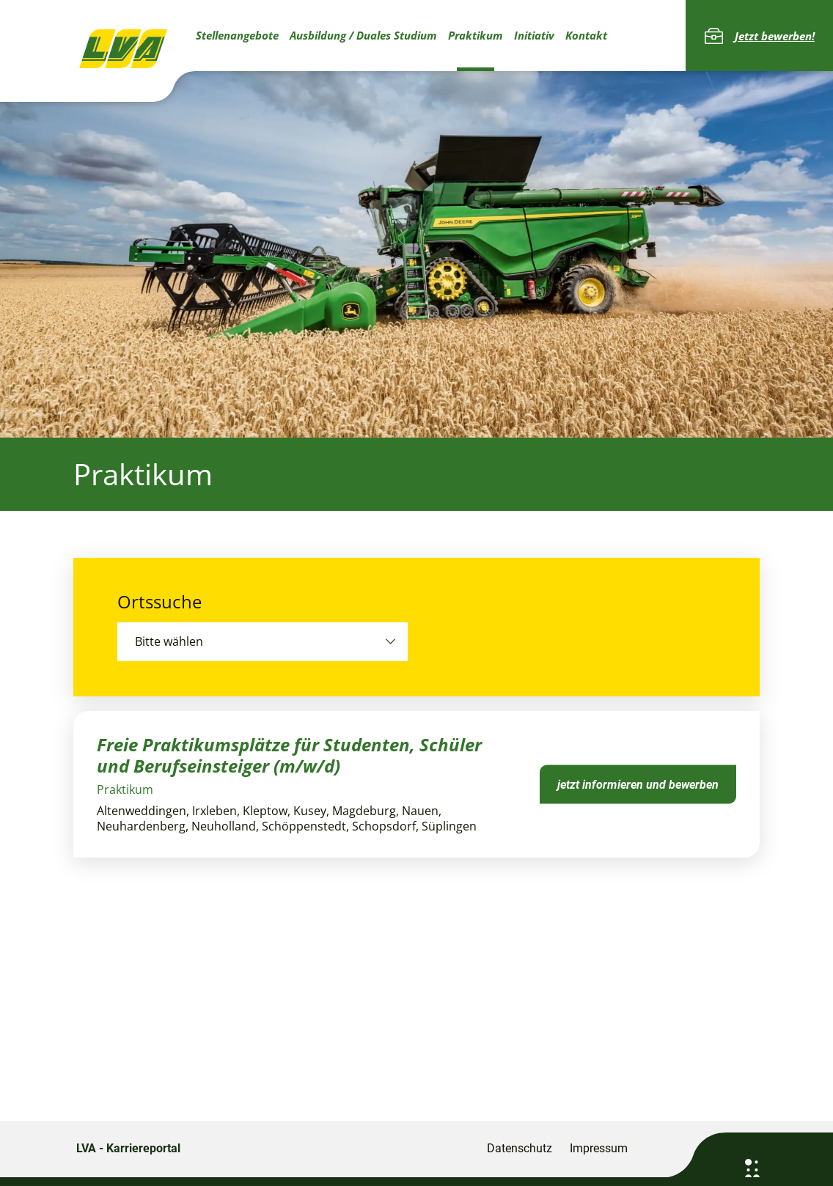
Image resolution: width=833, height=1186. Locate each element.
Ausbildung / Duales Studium (363, 35)
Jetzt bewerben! (759, 36)
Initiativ (534, 35)
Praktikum (475, 35)
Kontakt (586, 35)
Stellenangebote (237, 35)
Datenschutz (519, 1148)
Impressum (599, 1148)
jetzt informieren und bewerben (638, 784)
